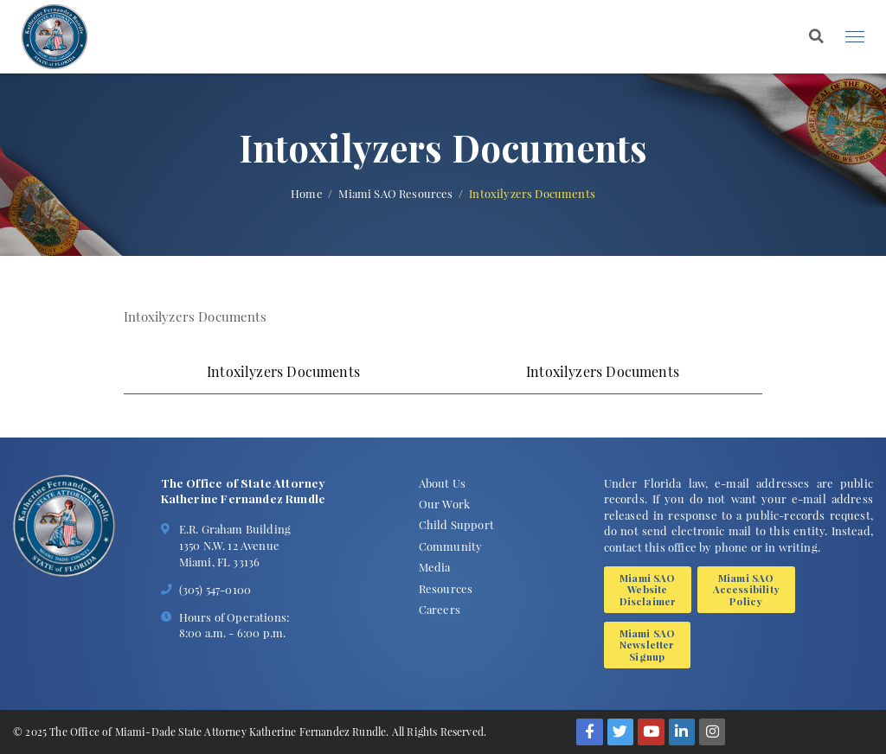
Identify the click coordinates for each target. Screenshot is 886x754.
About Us (442, 482)
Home (307, 194)
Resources (446, 588)
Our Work (444, 503)
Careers (439, 609)
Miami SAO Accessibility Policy (746, 589)
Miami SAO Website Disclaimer (648, 589)
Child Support (456, 524)
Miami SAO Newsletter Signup (648, 644)
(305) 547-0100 (215, 589)
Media (435, 566)
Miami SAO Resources (395, 194)
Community (451, 545)
